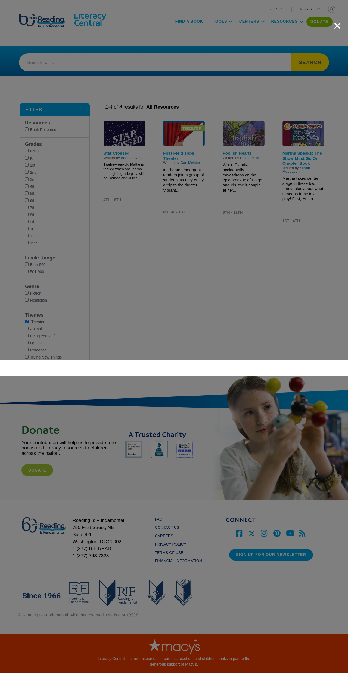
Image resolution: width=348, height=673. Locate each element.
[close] (337, 23)
